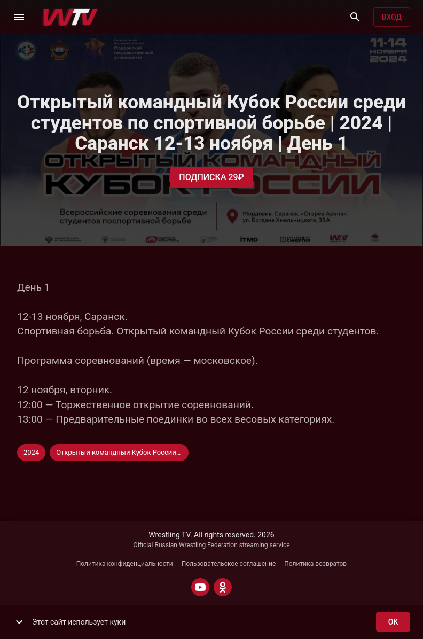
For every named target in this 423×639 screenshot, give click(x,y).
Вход (392, 17)
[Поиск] (355, 17)
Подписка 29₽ (211, 177)
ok (393, 622)
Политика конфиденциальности (124, 563)
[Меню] (19, 17)
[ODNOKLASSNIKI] (223, 587)
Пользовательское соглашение (229, 563)
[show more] (19, 622)
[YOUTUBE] (200, 587)
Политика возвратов (315, 563)
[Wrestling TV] (70, 17)
